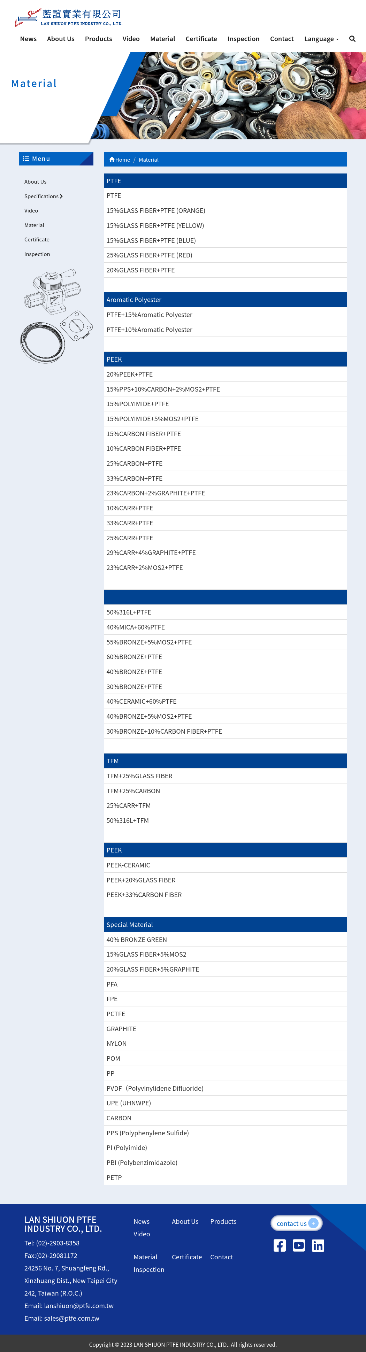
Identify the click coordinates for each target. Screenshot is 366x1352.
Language (321, 38)
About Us (61, 38)
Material (162, 38)
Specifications (43, 196)
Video (131, 38)
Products (98, 38)
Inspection (244, 38)
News (28, 38)
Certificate (201, 38)
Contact (282, 38)
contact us (298, 1223)
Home (119, 159)
